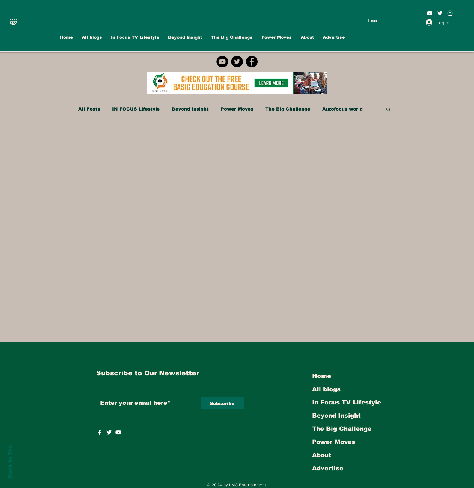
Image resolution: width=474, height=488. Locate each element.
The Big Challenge (287, 108)
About (321, 455)
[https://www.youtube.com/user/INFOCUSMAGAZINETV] (118, 432)
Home (321, 376)
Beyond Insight (190, 108)
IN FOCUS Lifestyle (136, 108)
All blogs (326, 389)
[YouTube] (222, 61)
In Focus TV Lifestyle (346, 402)
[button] (388, 110)
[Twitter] (237, 61)
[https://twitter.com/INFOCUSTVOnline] (109, 432)
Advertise (327, 468)
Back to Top (10, 461)
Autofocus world (342, 108)
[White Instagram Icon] (450, 13)
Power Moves (237, 108)
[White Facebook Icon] (99, 432)
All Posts (89, 108)
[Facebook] (252, 61)
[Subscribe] (222, 403)
